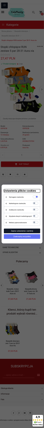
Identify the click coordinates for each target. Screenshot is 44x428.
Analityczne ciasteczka (16, 210)
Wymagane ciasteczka (16, 197)
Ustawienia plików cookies (20, 190)
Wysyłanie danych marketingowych (20, 216)
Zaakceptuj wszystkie (22, 236)
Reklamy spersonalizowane (18, 222)
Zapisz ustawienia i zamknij (22, 231)
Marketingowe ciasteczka (17, 203)
